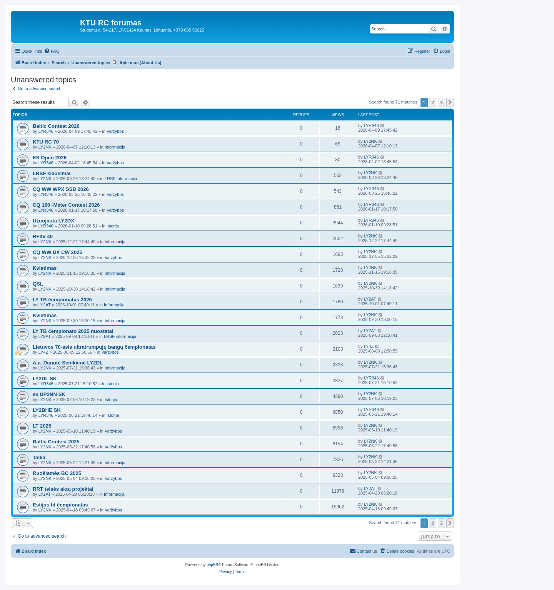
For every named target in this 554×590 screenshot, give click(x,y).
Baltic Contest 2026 (56, 126)
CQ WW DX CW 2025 (57, 252)
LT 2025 (42, 426)
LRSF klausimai (51, 173)
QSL (38, 284)
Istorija (113, 226)
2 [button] (432, 102)
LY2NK (45, 147)
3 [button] (441, 102)
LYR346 (45, 131)
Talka (39, 457)
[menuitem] (51, 51)
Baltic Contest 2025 (56, 442)
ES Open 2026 (50, 157)
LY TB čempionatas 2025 (62, 300)
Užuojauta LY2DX (53, 221)
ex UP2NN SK (49, 394)
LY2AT (44, 305)
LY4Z (43, 352)
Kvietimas (45, 268)
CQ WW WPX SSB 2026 (61, 189)
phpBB (212, 565)
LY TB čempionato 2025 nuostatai (73, 331)
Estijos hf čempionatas (60, 505)
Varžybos (115, 131)
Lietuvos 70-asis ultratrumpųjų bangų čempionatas (94, 347)
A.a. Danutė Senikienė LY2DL (68, 363)
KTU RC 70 (46, 142)
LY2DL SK (45, 378)
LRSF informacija (121, 178)
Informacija (115, 147)
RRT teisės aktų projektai (63, 489)
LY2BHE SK (47, 410)
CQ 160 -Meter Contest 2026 (66, 205)
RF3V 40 (43, 236)
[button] (450, 102)
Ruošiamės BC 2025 (57, 473)
